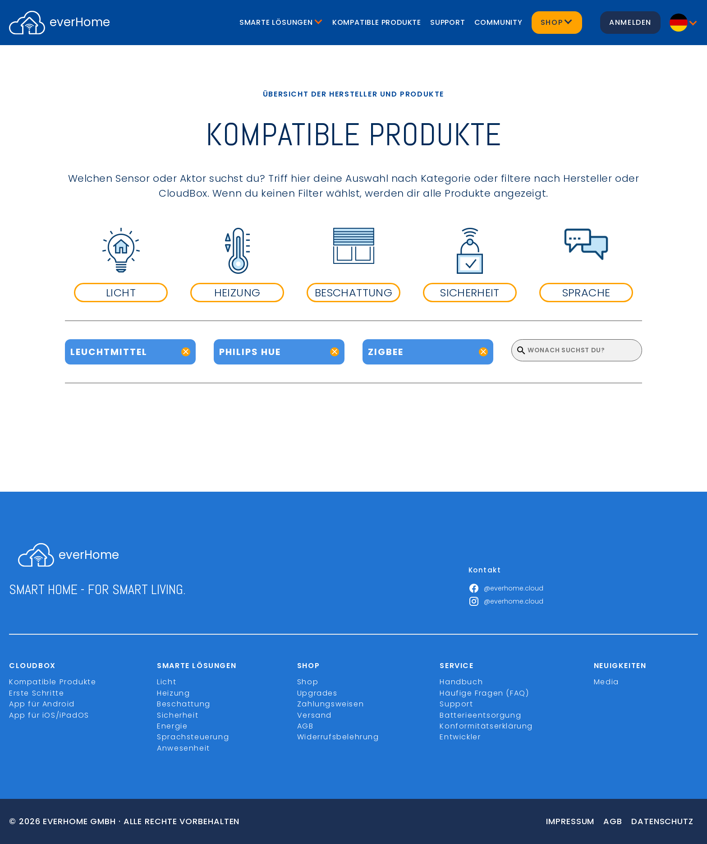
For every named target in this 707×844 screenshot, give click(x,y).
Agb (612, 821)
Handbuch (461, 682)
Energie (172, 726)
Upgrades (317, 693)
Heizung (173, 693)
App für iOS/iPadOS (49, 715)
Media (606, 682)
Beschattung (184, 704)
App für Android (42, 704)
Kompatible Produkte (376, 22)
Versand (314, 715)
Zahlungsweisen (330, 704)
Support (447, 22)
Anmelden (630, 22)
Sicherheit (177, 715)
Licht (166, 682)
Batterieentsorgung (480, 715)
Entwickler (460, 737)
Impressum (570, 821)
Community (498, 22)
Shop (307, 682)
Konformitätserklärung (486, 726)
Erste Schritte (36, 693)
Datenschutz (662, 821)
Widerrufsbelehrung (338, 737)
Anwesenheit (183, 748)
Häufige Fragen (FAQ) (484, 693)
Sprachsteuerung (193, 737)
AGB (305, 726)
